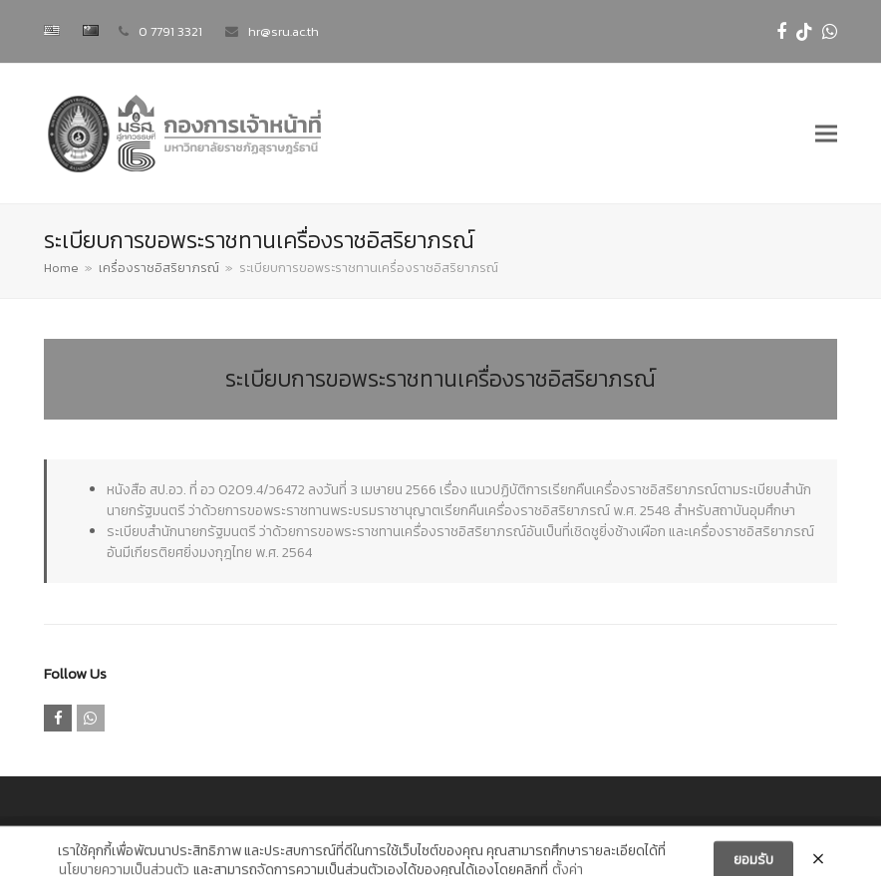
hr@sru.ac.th (283, 31)
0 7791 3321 (170, 31)
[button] (826, 134)
